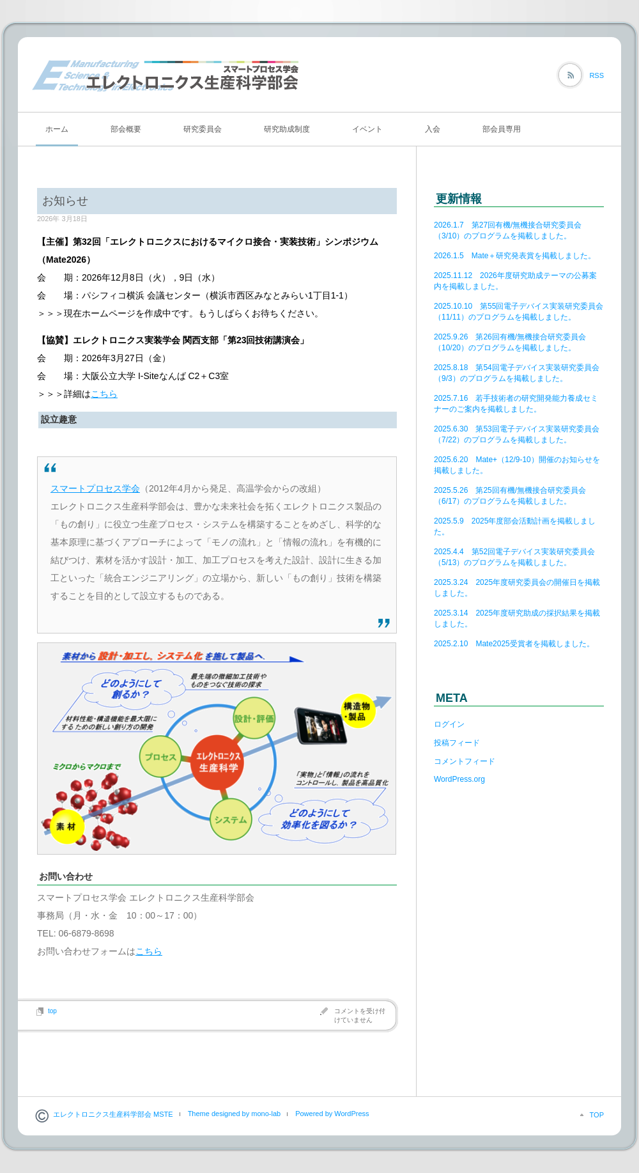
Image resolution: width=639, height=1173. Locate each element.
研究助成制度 (287, 129)
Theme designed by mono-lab (234, 1113)
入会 (432, 129)
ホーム (56, 129)
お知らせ (65, 200)
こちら (104, 394)
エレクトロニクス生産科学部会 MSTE (113, 1114)
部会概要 (126, 129)
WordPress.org (459, 779)
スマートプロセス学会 (95, 488)
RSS (596, 75)
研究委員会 (202, 129)
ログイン (449, 724)
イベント (367, 129)
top (52, 1010)
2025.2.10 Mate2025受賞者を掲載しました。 (514, 643)
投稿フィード (457, 742)
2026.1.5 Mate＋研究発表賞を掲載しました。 (515, 255)
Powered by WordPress (332, 1113)
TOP (597, 1115)
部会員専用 (501, 129)
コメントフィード (464, 761)
